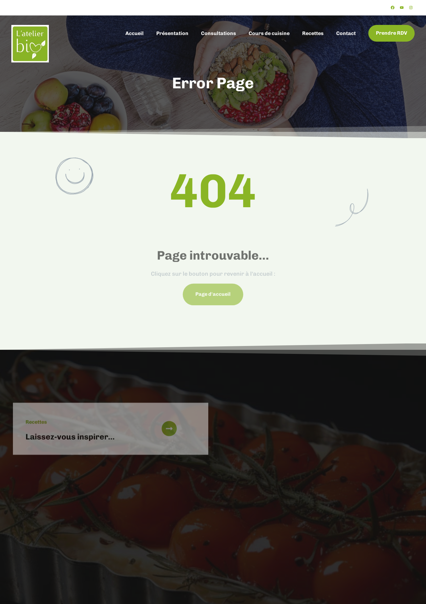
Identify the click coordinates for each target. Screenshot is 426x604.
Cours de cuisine (269, 33)
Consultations (218, 33)
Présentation (172, 33)
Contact (346, 33)
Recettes (313, 33)
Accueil (134, 33)
